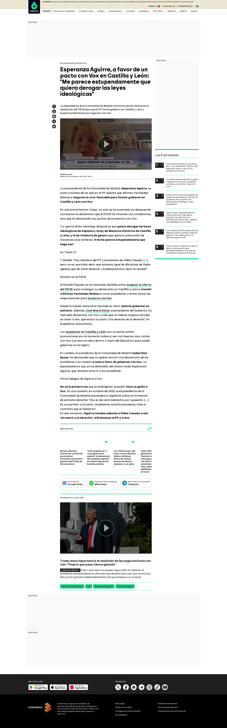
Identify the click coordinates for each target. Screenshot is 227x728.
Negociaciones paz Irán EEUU (76, 2)
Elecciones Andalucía (64, 11)
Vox (88, 586)
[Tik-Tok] (157, 689)
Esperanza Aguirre (104, 586)
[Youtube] (165, 689)
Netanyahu (152, 2)
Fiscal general (141, 2)
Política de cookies (123, 707)
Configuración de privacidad (127, 711)
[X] (118, 689)
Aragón (101, 11)
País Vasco (158, 11)
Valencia (171, 11)
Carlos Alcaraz (188, 2)
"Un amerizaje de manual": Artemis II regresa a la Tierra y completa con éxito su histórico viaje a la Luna (182, 182)
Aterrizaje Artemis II (115, 2)
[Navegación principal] (197, 6)
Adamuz (177, 2)
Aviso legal (120, 704)
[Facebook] (126, 689)
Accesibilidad (121, 715)
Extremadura (115, 11)
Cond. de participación (168, 707)
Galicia (194, 11)
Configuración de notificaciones (172, 711)
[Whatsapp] (134, 689)
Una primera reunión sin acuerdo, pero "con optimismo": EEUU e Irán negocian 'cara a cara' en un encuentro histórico (182, 167)
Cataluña (130, 11)
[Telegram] (142, 689)
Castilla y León (86, 11)
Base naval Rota (165, 2)
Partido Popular (125, 586)
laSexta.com (66, 174)
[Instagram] (149, 689)
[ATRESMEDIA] (41, 709)
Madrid (183, 11)
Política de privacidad (167, 704)
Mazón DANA (129, 2)
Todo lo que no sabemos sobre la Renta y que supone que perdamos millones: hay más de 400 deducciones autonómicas (181, 249)
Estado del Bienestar (97, 2)
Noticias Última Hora (72, 586)
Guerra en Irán (57, 2)
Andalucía (144, 11)
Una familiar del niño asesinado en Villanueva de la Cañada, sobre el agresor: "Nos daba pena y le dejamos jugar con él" (182, 234)
